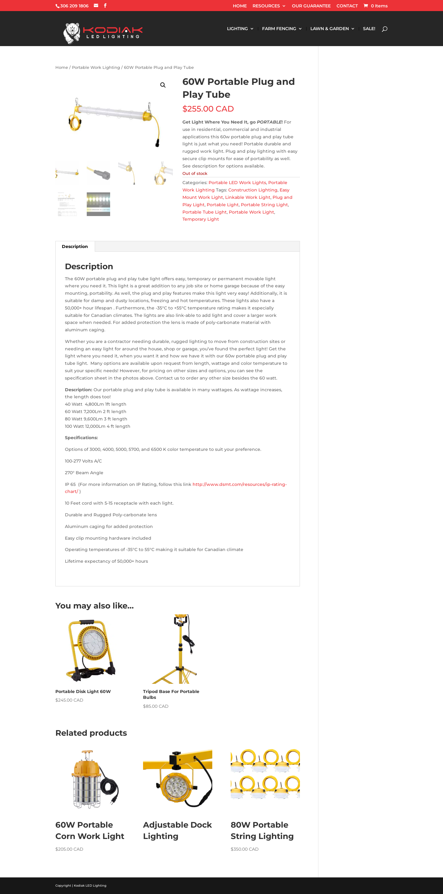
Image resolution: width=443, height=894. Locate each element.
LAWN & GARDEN (329, 28)
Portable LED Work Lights (237, 182)
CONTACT (347, 6)
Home (61, 67)
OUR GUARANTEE (311, 6)
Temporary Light (200, 219)
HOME (240, 6)
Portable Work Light (251, 212)
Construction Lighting (252, 190)
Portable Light (223, 204)
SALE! (369, 28)
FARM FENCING (279, 28)
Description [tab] (75, 246)
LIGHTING (237, 28)
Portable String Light (264, 204)
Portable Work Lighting (96, 67)
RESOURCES (266, 6)
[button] (163, 85)
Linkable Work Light (247, 197)
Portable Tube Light (204, 212)
